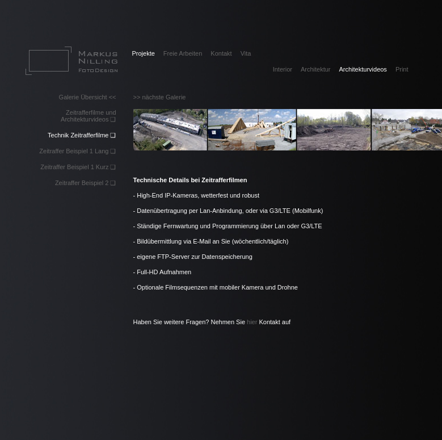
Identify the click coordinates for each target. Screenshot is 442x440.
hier (252, 322)
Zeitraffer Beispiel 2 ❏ (85, 182)
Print (402, 69)
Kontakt (221, 53)
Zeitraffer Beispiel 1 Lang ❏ (77, 151)
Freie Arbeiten (182, 53)
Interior (282, 69)
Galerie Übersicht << (87, 97)
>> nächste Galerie (159, 97)
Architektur (316, 69)
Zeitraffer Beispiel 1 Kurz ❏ (78, 167)
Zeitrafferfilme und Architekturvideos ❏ (88, 116)
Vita (246, 53)
